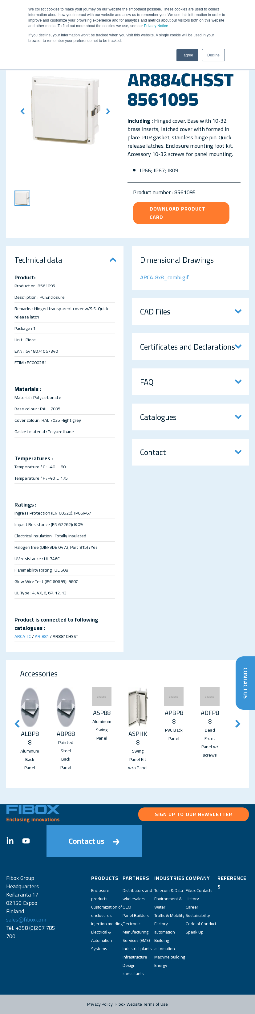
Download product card (177, 213)
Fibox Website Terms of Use (141, 1004)
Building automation (164, 944)
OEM (127, 907)
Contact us (94, 841)
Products (105, 878)
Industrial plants (137, 949)
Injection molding (107, 924)
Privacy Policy (100, 1004)
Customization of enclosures (106, 911)
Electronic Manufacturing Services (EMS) (136, 932)
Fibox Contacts (199, 890)
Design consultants (133, 969)
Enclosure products (100, 894)
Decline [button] (213, 55)
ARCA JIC (22, 636)
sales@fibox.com (26, 919)
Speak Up (195, 932)
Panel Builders (136, 915)
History (192, 899)
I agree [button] (187, 55)
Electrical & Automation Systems (101, 940)
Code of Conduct (201, 924)
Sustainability (198, 915)
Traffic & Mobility (169, 915)
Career (192, 907)
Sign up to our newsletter (194, 814)
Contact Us (245, 683)
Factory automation (164, 928)
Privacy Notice (156, 26)
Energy (160, 965)
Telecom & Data (168, 890)
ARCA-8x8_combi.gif (164, 277)
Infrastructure (135, 957)
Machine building (169, 957)
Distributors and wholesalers (137, 894)
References (231, 882)
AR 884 (42, 636)
